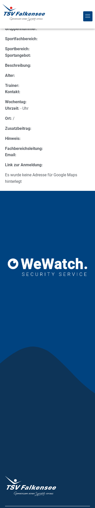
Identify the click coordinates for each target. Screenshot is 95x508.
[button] (88, 16)
